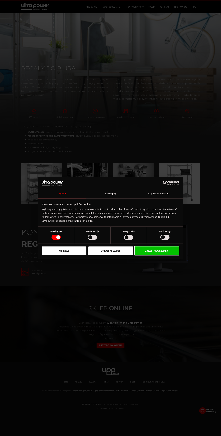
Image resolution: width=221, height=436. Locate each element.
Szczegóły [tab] (110, 193)
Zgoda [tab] (62, 193)
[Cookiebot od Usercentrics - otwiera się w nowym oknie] (165, 183)
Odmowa (64, 250)
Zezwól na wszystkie (157, 250)
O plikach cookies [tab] (158, 193)
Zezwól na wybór (110, 250)
